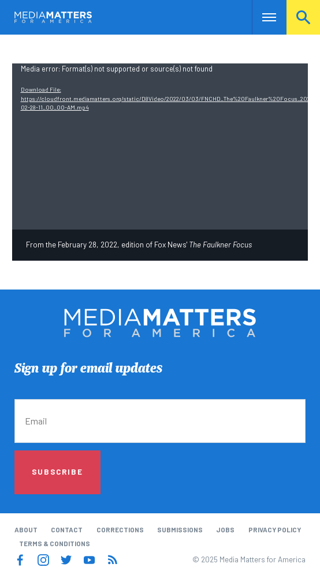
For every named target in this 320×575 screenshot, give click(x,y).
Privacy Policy (274, 529)
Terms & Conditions (54, 543)
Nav (260, 17)
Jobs (225, 529)
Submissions (180, 529)
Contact (67, 529)
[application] (160, 146)
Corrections (120, 529)
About (26, 529)
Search (303, 17)
